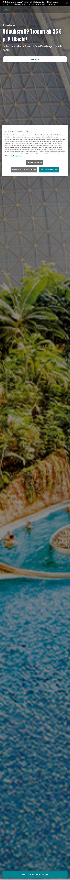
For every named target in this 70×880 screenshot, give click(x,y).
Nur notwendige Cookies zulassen (24, 170)
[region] (35, 150)
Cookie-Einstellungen (34, 162)
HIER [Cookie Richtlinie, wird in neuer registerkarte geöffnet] (12, 156)
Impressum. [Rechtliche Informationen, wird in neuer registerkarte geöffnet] (18, 156)
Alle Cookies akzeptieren (49, 170)
